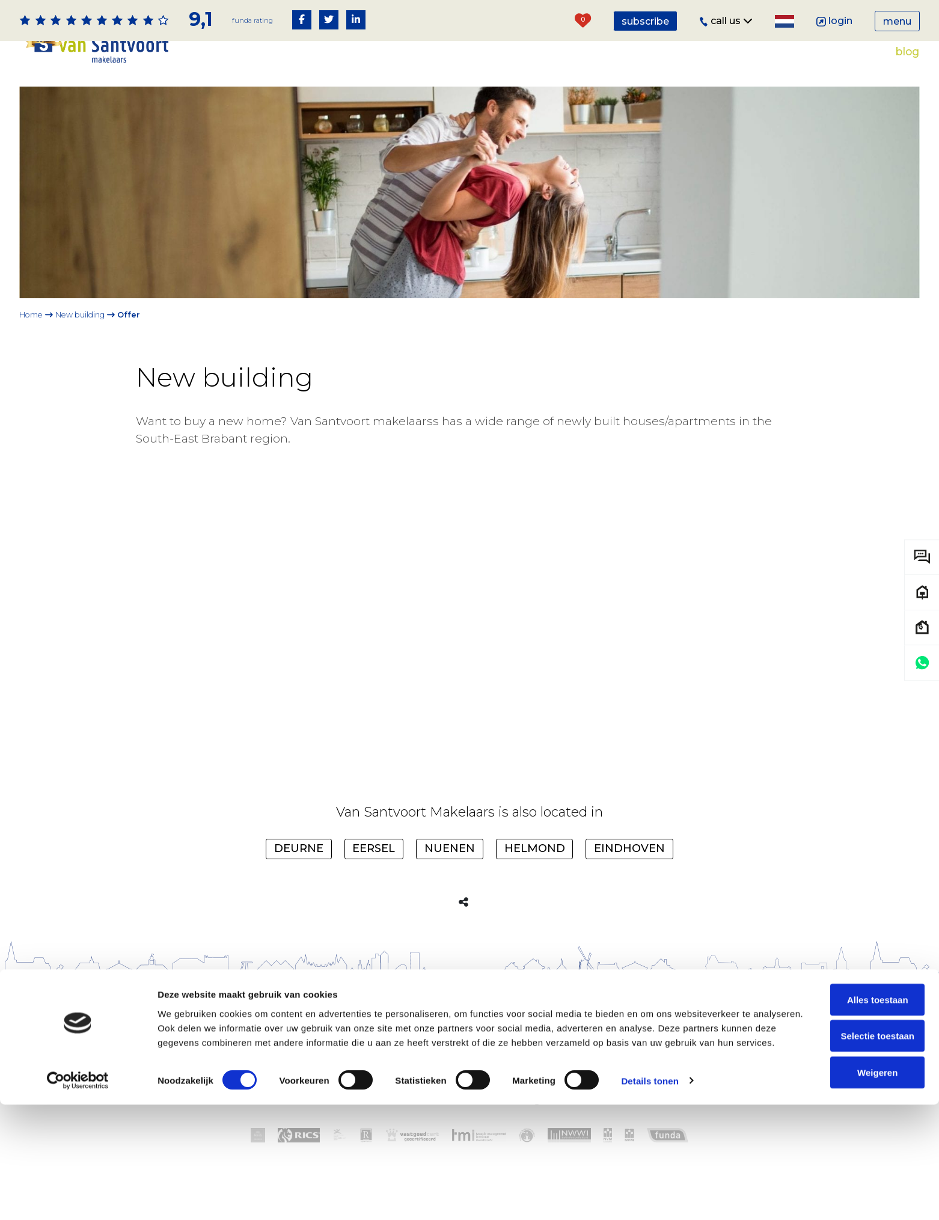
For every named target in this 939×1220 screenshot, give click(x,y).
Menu (897, 21)
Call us (726, 20)
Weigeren (838, 1174)
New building (80, 314)
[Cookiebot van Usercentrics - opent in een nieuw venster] (77, 1197)
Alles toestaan (838, 1101)
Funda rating (251, 20)
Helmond (534, 867)
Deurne (298, 867)
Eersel (373, 867)
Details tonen (649, 1196)
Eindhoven (629, 867)
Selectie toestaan (839, 1137)
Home (31, 314)
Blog (907, 51)
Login (834, 20)
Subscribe (645, 21)
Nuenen (449, 867)
